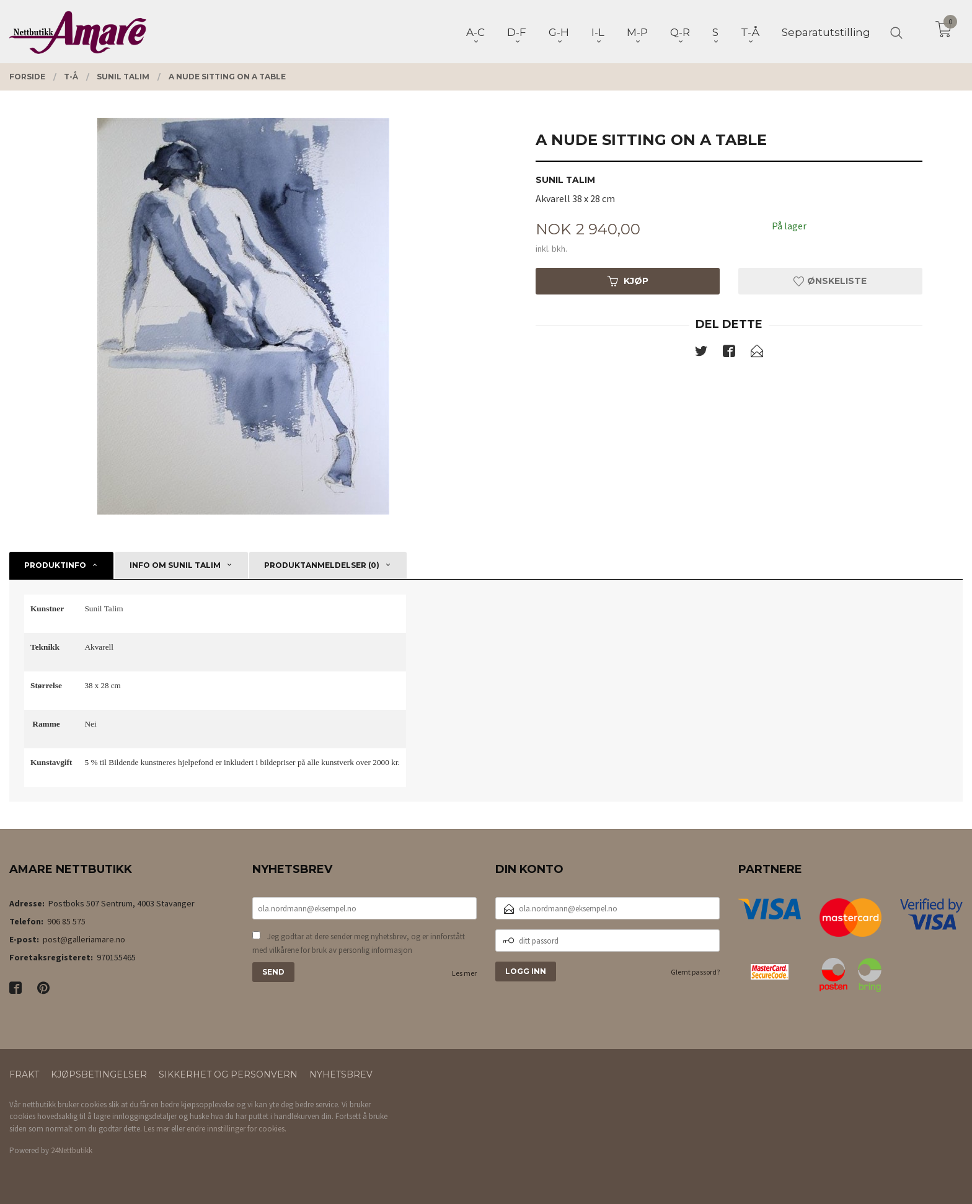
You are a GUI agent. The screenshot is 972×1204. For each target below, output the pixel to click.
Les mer (464, 973)
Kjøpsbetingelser (99, 1074)
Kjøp (628, 280)
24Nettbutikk (71, 1150)
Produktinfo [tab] (55, 565)
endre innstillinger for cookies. (236, 1128)
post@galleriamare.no (84, 939)
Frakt (24, 1074)
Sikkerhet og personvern (228, 1074)
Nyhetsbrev (341, 1074)
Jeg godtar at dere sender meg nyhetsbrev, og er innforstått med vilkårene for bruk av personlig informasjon (358, 943)
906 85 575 (66, 921)
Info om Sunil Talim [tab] (175, 565)
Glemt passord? (695, 971)
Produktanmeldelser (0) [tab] (321, 565)
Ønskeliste (830, 280)
